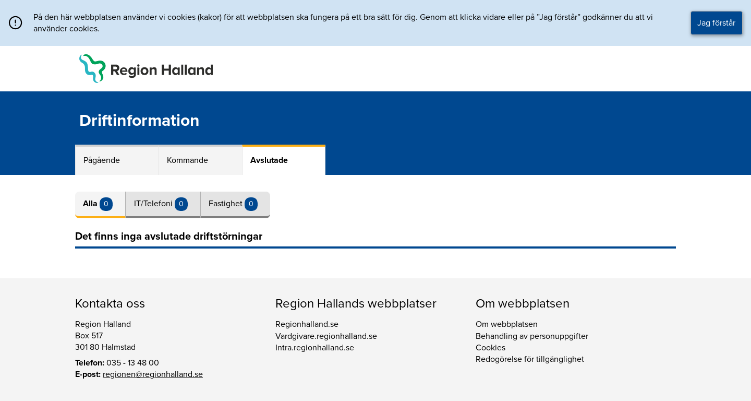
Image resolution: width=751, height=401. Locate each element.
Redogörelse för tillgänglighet (530, 359)
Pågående (101, 160)
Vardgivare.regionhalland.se (326, 336)
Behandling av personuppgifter (532, 336)
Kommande (187, 160)
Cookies (490, 348)
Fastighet (227, 203)
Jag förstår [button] (716, 23)
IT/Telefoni (154, 203)
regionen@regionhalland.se (153, 374)
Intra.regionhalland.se (314, 348)
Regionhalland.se (306, 324)
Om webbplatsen (507, 324)
